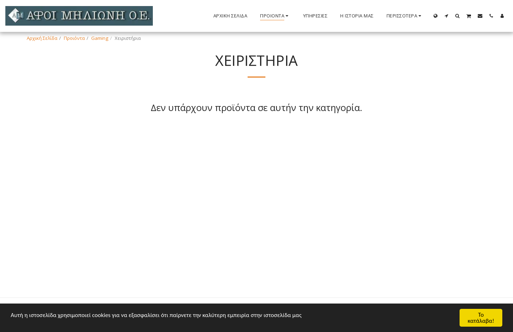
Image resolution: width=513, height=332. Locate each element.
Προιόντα (74, 38)
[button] (446, 15)
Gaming (99, 38)
